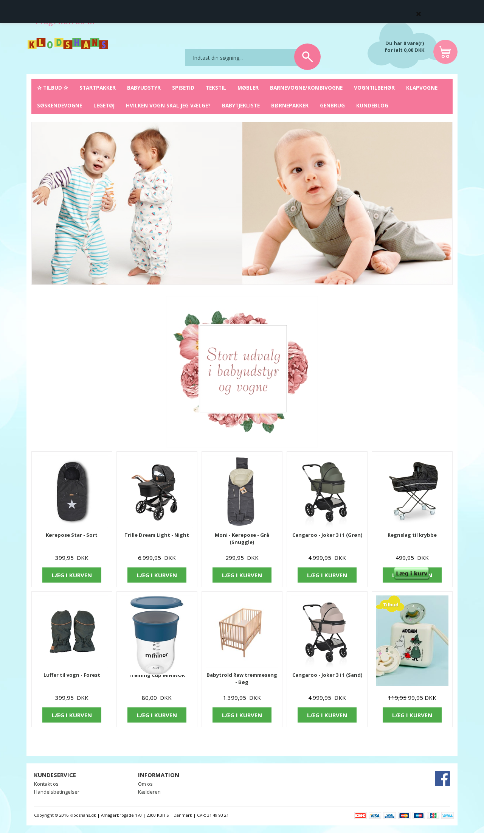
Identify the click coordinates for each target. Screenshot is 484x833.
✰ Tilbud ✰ (52, 87)
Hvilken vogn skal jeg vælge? (168, 105)
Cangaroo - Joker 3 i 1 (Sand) (327, 674)
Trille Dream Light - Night (156, 535)
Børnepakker (290, 105)
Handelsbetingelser (56, 791)
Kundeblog (372, 105)
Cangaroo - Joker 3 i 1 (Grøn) (327, 535)
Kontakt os (46, 783)
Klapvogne (421, 87)
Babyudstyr (144, 87)
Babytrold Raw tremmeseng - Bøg (241, 678)
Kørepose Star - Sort (72, 535)
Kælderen (149, 791)
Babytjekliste (241, 105)
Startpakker (97, 87)
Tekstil (216, 87)
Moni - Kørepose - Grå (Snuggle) (242, 538)
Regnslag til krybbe (412, 535)
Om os (145, 783)
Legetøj (104, 105)
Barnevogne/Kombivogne (306, 87)
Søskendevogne (59, 105)
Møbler (248, 87)
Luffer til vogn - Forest (71, 674)
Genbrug (332, 105)
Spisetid (183, 87)
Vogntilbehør (374, 87)
